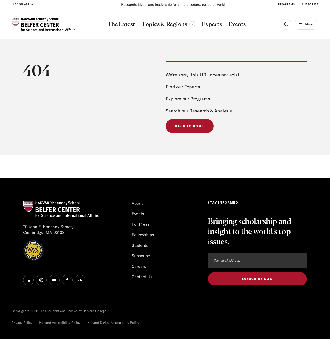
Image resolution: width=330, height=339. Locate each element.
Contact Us (142, 277)
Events (138, 213)
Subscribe (141, 255)
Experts (192, 87)
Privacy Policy (22, 323)
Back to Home (189, 126)
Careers (139, 266)
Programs (200, 99)
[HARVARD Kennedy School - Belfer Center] (43, 24)
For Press (140, 224)
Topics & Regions (168, 24)
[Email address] (257, 260)
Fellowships (143, 234)
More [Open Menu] (308, 24)
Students (140, 245)
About (137, 203)
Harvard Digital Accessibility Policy (113, 323)
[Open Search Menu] (285, 24)
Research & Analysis (210, 111)
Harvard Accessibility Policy (59, 323)
